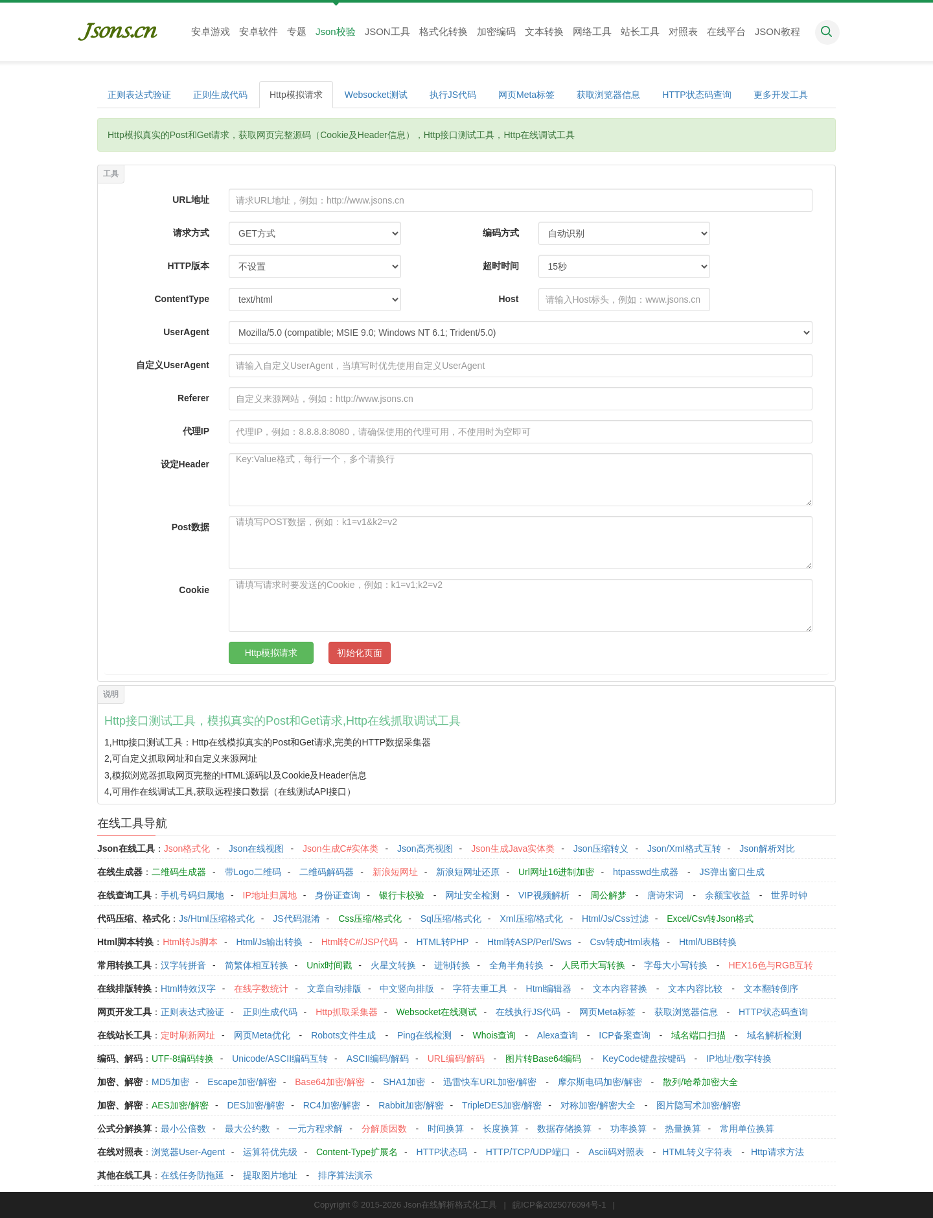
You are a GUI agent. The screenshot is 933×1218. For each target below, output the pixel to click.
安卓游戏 (210, 31)
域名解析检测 (774, 1035)
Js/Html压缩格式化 (217, 918)
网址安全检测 (472, 895)
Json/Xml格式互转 (684, 848)
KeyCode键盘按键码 (644, 1058)
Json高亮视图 (425, 848)
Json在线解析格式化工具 (450, 1205)
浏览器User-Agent (188, 1152)
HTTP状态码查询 (696, 94)
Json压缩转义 (601, 848)
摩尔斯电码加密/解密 (600, 1082)
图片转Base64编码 (543, 1058)
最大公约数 (247, 1128)
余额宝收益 (727, 895)
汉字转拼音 (183, 965)
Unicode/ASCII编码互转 (280, 1058)
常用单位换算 (747, 1128)
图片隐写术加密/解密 (698, 1105)
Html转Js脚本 (190, 942)
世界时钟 (789, 895)
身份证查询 (337, 895)
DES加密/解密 (255, 1105)
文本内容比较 (695, 988)
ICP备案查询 (624, 1035)
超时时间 (501, 266)
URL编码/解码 (456, 1058)
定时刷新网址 (188, 1035)
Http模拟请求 (296, 94)
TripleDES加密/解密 (502, 1105)
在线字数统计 (261, 988)
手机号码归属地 (192, 895)
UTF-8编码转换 (183, 1058)
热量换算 (683, 1128)
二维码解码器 (326, 872)
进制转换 (452, 965)
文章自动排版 (334, 988)
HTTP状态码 (442, 1152)
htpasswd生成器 (645, 872)
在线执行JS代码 (528, 1012)
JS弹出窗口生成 (732, 872)
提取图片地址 (270, 1175)
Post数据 (190, 527)
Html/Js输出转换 (269, 942)
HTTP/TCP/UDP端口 (528, 1152)
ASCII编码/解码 (378, 1058)
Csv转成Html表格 (625, 942)
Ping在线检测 (424, 1035)
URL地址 (190, 199)
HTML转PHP (443, 942)
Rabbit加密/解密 (410, 1105)
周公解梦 (608, 895)
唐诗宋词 (665, 895)
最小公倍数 (183, 1128)
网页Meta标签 (526, 94)
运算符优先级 (270, 1152)
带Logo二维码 (253, 872)
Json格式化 (187, 848)
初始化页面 (359, 653)
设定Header (185, 464)
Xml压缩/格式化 (531, 918)
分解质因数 (384, 1128)
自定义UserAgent (172, 365)
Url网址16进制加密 (556, 872)
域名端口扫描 (698, 1035)
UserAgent (186, 332)
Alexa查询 (557, 1035)
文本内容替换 (620, 988)
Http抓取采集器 (347, 1012)
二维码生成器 (179, 872)
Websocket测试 (376, 94)
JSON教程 (777, 31)
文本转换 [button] (544, 31)
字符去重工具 (480, 988)
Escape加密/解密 (242, 1082)
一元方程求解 (315, 1128)
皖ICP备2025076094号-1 (559, 1205)
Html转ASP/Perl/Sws (529, 942)
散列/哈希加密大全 (700, 1082)
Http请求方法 (777, 1152)
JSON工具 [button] (387, 31)
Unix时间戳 (329, 965)
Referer (193, 398)
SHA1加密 (404, 1082)
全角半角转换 (516, 965)
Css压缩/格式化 (370, 918)
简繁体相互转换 (256, 965)
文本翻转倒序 (771, 988)
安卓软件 (258, 31)
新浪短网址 (395, 872)
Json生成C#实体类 (340, 848)
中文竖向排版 (407, 988)
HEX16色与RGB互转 (770, 965)
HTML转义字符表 (697, 1152)
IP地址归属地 (270, 895)
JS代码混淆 (296, 918)
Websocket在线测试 (436, 1012)
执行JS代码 (453, 94)
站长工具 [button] (640, 31)
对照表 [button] (683, 31)
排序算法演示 (345, 1175)
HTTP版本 (188, 266)
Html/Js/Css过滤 (615, 918)
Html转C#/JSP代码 (359, 942)
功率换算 (628, 1128)
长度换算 (501, 1128)
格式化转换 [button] (443, 31)
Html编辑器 (549, 988)
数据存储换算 (564, 1128)
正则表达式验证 (139, 94)
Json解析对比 (767, 848)
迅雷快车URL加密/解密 (489, 1082)
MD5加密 (170, 1082)
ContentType (181, 299)
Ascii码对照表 (616, 1152)
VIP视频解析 (544, 895)
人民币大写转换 (593, 965)
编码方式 (501, 233)
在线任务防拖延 (192, 1175)
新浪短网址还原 (468, 872)
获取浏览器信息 (608, 94)
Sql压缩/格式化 (450, 918)
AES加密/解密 (180, 1105)
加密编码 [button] (496, 31)
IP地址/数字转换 (739, 1058)
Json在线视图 (256, 848)
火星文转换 (393, 965)
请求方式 (191, 233)
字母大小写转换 (676, 965)
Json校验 (336, 31)
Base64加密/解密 (329, 1082)
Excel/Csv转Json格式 (710, 918)
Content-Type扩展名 (357, 1152)
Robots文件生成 (343, 1035)
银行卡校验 (401, 895)
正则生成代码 (220, 94)
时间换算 (446, 1128)
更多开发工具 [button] (781, 94)
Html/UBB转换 (708, 942)
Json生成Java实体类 (513, 848)
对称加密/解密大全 (598, 1105)
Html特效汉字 (188, 988)
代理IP (196, 431)
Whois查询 (494, 1035)
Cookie (194, 590)
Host (508, 299)
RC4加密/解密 (331, 1105)
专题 (296, 31)
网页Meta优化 (262, 1035)
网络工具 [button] (592, 31)
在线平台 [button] (726, 31)
